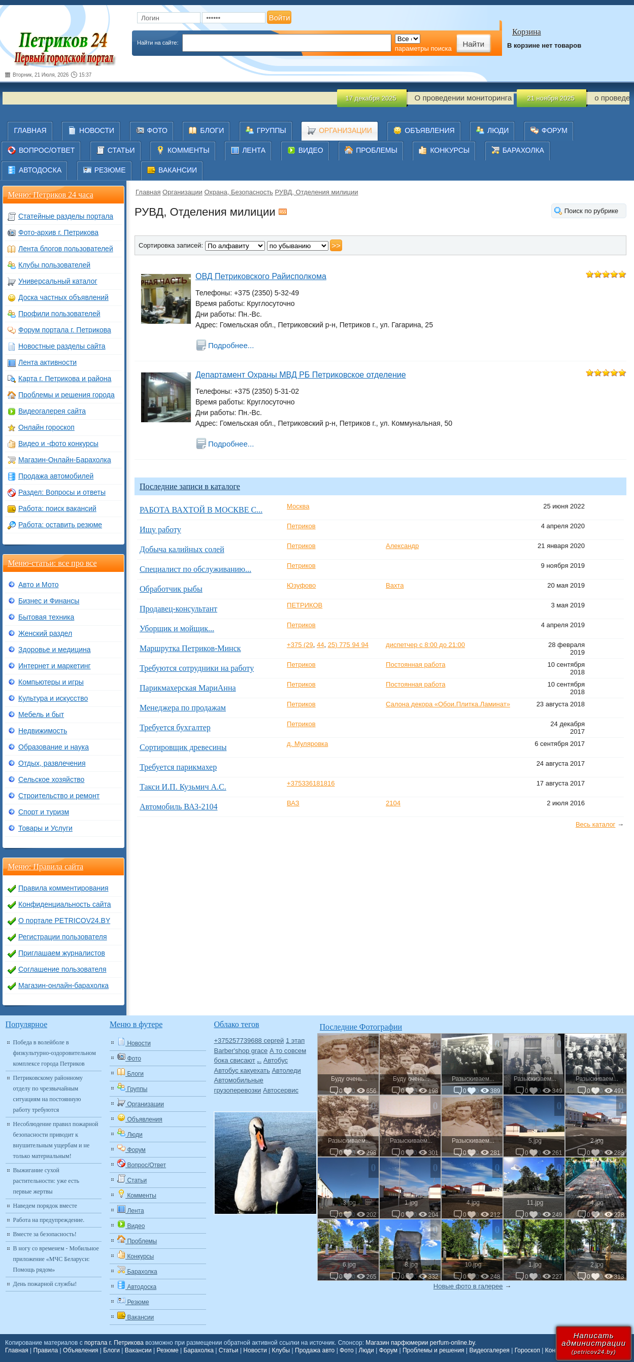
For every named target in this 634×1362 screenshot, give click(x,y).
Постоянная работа (415, 664)
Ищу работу (160, 529)
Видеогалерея (489, 1350)
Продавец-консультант (178, 608)
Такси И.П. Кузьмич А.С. (183, 786)
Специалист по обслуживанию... (195, 569)
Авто (259, 1062)
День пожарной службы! (45, 1283)
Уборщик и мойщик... (177, 628)
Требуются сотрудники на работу (197, 668)
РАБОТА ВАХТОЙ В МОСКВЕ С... (201, 509)
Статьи (229, 1350)
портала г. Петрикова (114, 1342)
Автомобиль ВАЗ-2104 (178, 806)
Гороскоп (527, 1350)
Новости (254, 1350)
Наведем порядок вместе (45, 1205)
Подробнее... (231, 345)
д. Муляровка (307, 743)
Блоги (111, 1350)
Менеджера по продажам (183, 707)
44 (320, 645)
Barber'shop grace (241, 1050)
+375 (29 (300, 645)
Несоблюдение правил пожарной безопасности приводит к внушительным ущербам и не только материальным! (55, 1140)
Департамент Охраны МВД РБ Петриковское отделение (300, 374)
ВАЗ (293, 803)
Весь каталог (595, 824)
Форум (388, 1350)
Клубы (281, 1350)
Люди (366, 1350)
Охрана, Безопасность (238, 192)
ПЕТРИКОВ (304, 605)
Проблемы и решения (433, 1350)
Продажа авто (315, 1350)
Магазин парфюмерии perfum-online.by (420, 1342)
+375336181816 (311, 783)
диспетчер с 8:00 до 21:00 (425, 645)
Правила (46, 1350)
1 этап (295, 1040)
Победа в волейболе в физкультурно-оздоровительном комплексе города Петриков (54, 1053)
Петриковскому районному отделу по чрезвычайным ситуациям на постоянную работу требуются (48, 1093)
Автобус (275, 1060)
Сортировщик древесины (183, 747)
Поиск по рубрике (591, 211)
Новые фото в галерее (468, 1286)
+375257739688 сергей (249, 1040)
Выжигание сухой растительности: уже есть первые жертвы (46, 1181)
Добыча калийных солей (182, 549)
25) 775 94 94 (348, 645)
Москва (298, 506)
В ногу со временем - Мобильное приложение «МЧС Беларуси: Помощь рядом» (56, 1259)
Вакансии (138, 1350)
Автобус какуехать (242, 1070)
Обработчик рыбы (171, 589)
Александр (402, 546)
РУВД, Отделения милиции (316, 192)
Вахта (395, 585)
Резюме (167, 1350)
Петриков (301, 526)
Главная (148, 192)
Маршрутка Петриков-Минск (190, 648)
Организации (182, 192)
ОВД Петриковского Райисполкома (260, 276)
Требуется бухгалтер (175, 727)
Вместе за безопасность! (45, 1234)
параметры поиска (423, 48)
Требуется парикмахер (178, 767)
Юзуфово (301, 585)
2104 (393, 803)
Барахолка (198, 1350)
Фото (347, 1350)
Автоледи (286, 1070)
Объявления (80, 1350)
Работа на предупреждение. (49, 1219)
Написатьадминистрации (593, 1343)
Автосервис (280, 1090)
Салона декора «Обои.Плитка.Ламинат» (448, 704)
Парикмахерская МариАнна (188, 688)
